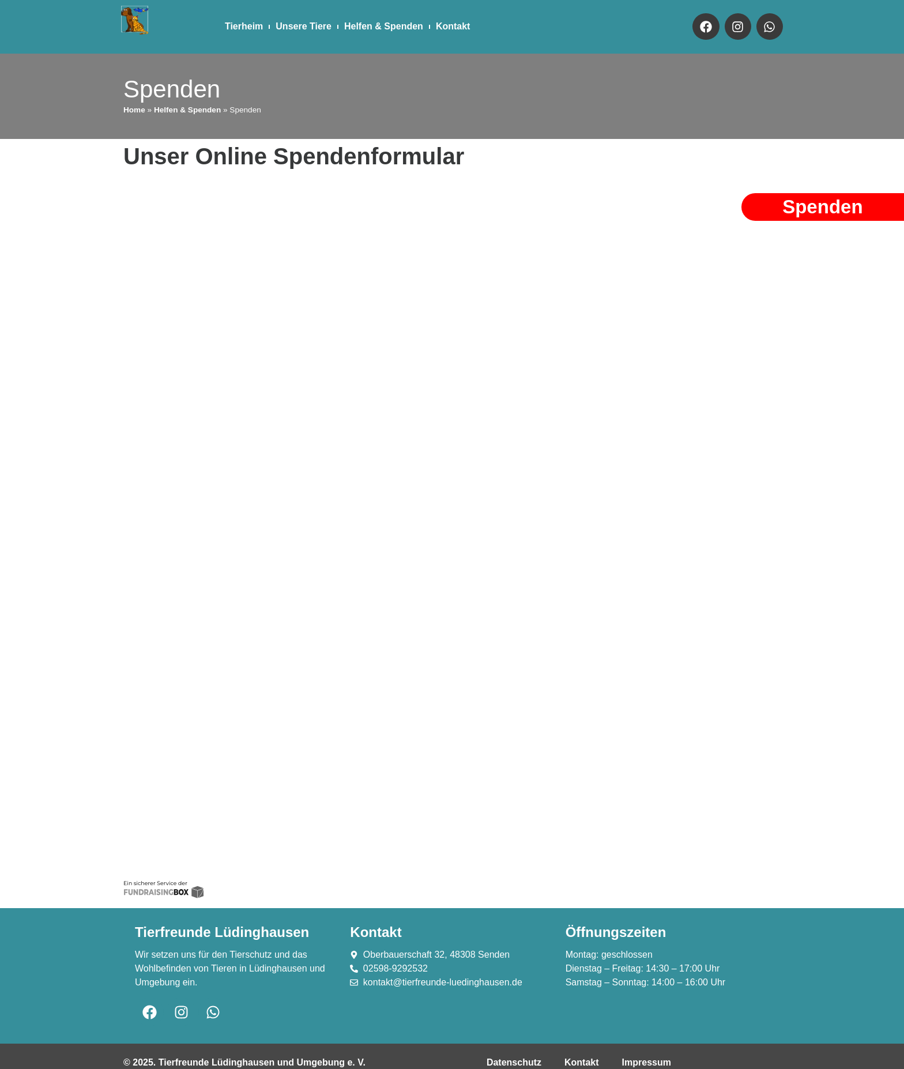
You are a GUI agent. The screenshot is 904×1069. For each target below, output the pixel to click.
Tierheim (244, 26)
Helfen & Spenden (383, 26)
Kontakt (453, 26)
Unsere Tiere (304, 26)
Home (134, 110)
